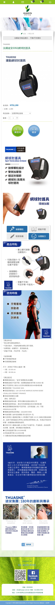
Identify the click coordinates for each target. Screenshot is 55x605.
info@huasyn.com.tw (23, 590)
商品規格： (7, 113)
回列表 (28, 544)
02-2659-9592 (27, 565)
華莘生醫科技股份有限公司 (27, 11)
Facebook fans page (33, 575)
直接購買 (34, 131)
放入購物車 (17, 131)
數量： (5, 118)
